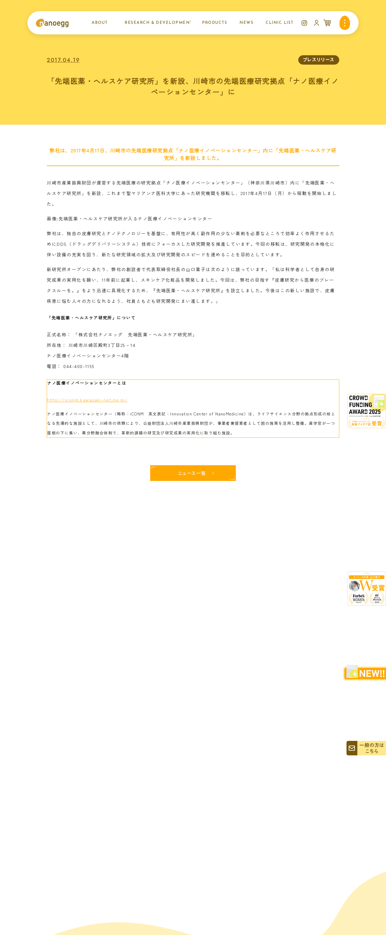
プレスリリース (319, 59)
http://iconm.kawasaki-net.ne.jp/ (87, 399)
